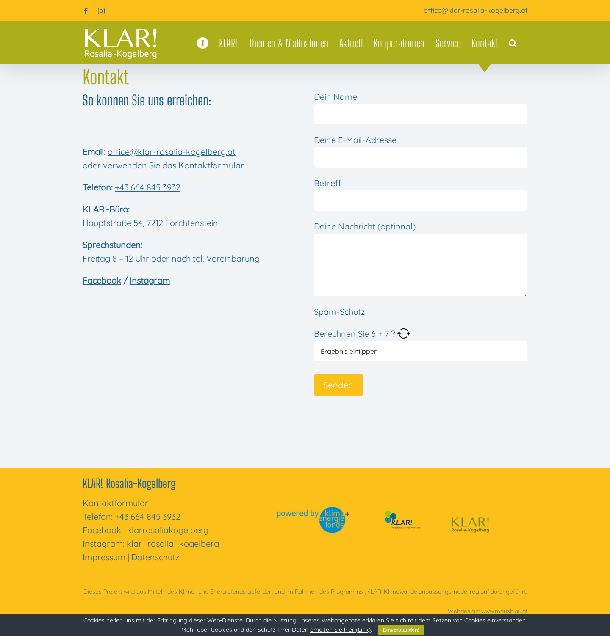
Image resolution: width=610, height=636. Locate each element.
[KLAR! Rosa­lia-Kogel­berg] (470, 510)
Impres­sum (104, 557)
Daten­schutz (155, 557)
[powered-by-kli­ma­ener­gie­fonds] (314, 510)
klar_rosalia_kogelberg (173, 543)
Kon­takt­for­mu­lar (115, 503)
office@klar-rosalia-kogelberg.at (475, 10)
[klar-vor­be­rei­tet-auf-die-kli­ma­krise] (401, 512)
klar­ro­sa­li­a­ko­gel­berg (167, 530)
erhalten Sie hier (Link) (340, 629)
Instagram (150, 280)
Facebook (102, 280)
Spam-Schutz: (340, 311)
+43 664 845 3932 (147, 187)
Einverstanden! (401, 630)
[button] (513, 43)
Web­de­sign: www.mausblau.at (487, 611)
